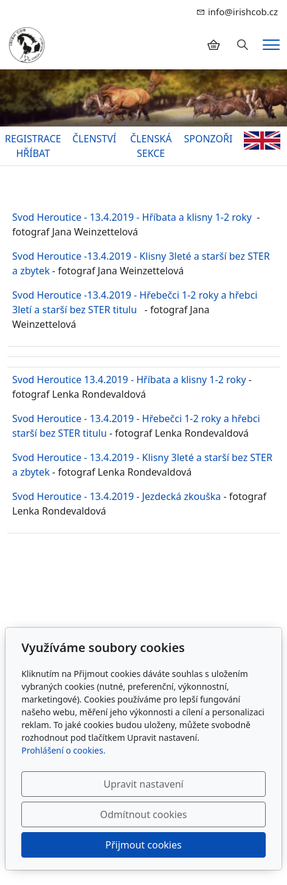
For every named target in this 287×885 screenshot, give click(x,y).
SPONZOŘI (208, 138)
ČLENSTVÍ (94, 138)
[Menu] (271, 45)
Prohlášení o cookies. (63, 750)
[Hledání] (242, 45)
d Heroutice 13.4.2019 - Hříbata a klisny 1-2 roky (137, 379)
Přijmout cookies (143, 845)
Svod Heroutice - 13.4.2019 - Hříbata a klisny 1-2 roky (132, 217)
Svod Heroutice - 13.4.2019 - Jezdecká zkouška (116, 496)
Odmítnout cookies (143, 814)
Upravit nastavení (143, 784)
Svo (20, 379)
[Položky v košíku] (213, 45)
